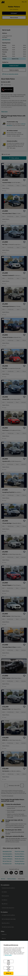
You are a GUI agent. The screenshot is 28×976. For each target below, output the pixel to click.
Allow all (8, 973)
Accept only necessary (8, 968)
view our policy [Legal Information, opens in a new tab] (8, 955)
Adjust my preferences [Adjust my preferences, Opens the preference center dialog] (8, 961)
